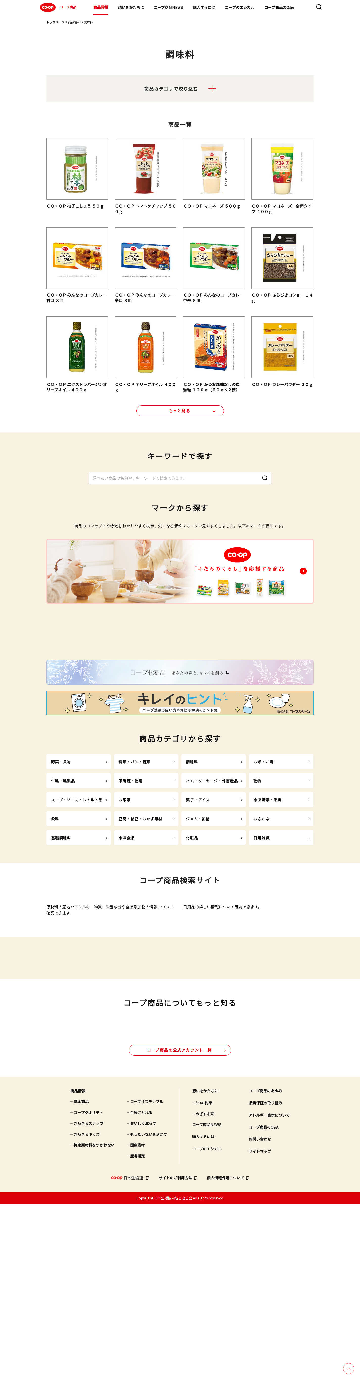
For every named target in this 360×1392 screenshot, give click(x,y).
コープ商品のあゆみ (265, 1278)
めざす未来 (204, 1301)
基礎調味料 (61, 938)
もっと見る (179, 415)
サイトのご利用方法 (175, 1365)
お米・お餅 (263, 862)
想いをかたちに (131, 7)
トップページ (55, 22)
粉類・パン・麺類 (134, 862)
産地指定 (137, 1343)
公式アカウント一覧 (179, 1238)
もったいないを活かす (148, 1322)
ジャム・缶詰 (198, 919)
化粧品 (192, 938)
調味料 (192, 862)
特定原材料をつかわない (94, 1333)
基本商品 (81, 1289)
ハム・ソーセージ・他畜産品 (212, 881)
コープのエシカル (239, 7)
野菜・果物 (61, 862)
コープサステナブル (146, 1289)
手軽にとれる (141, 1300)
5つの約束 (203, 1290)
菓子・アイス (198, 900)
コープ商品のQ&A (279, 7)
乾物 (257, 881)
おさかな (261, 919)
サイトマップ (260, 1339)
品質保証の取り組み (265, 1290)
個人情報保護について (225, 1365)
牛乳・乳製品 (63, 881)
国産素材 (137, 1333)
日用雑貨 (261, 938)
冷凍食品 (126, 938)
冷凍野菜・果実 (267, 900)
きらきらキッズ (87, 1322)
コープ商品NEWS (168, 7)
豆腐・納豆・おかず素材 (140, 919)
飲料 (55, 919)
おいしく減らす (143, 1311)
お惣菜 (124, 900)
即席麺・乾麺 (130, 881)
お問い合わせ (260, 1327)
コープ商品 (57, 7)
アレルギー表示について (269, 1302)
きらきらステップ (88, 1311)
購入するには (204, 7)
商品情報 (100, 7)
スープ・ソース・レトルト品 (77, 900)
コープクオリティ (88, 1300)
